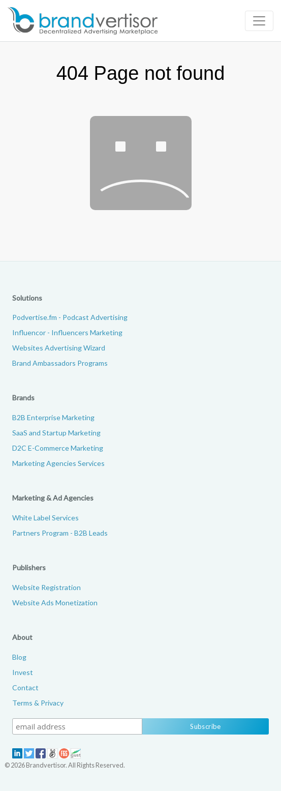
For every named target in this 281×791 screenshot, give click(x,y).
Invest (22, 672)
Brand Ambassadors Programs (60, 363)
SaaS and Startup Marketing (56, 432)
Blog (19, 657)
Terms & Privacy (38, 702)
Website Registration (46, 587)
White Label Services (45, 517)
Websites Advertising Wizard (58, 347)
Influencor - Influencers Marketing (67, 332)
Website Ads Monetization (55, 602)
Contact (25, 687)
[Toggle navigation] (259, 21)
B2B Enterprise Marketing (53, 417)
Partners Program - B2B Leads (60, 533)
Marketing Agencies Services (58, 463)
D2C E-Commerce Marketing (57, 448)
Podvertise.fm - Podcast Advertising (70, 317)
